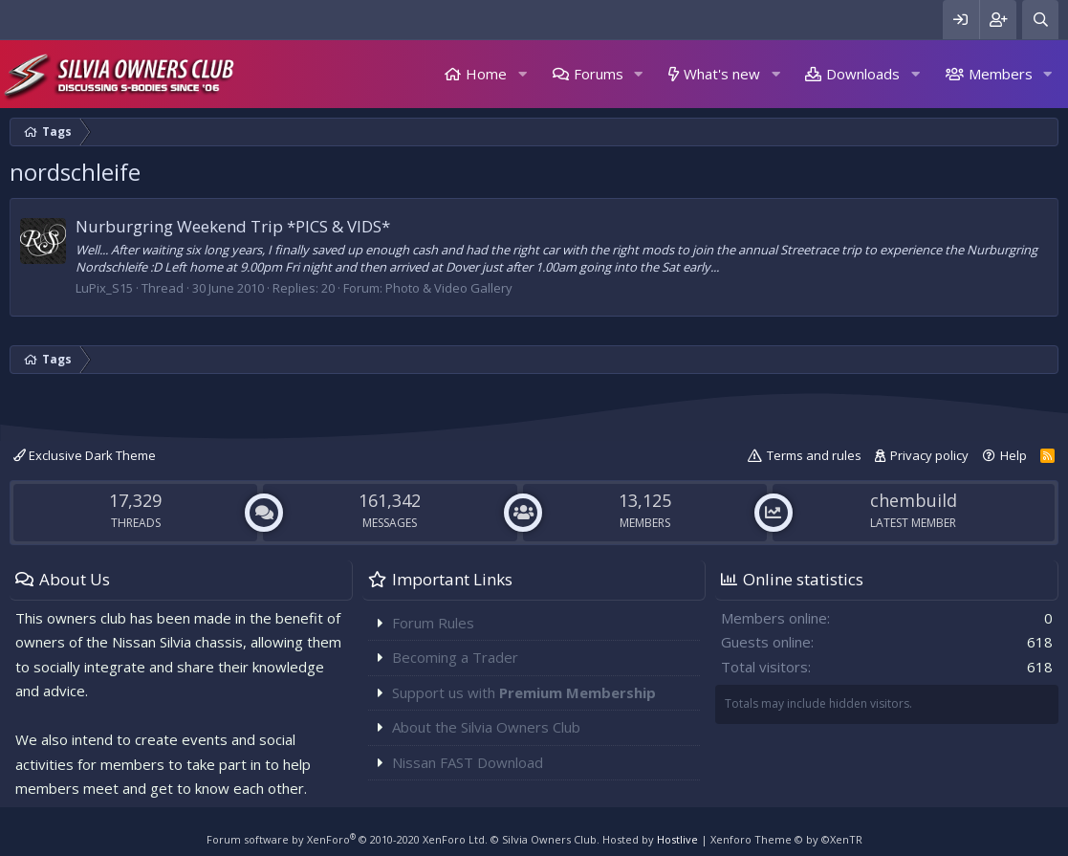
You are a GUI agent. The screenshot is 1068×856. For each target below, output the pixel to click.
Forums (598, 73)
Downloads (863, 73)
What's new (722, 73)
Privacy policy (929, 455)
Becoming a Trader (455, 657)
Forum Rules (433, 622)
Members (1001, 73)
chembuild (913, 500)
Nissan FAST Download (467, 762)
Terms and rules (814, 455)
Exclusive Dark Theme (84, 455)
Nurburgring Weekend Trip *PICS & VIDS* (233, 226)
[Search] (1040, 19)
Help (1013, 455)
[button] (522, 74)
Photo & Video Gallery (448, 287)
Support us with (524, 692)
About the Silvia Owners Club (486, 726)
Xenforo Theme (786, 839)
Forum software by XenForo (347, 839)
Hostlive (677, 839)
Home (486, 73)
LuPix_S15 (104, 287)
